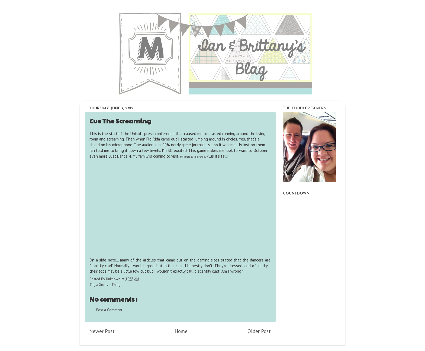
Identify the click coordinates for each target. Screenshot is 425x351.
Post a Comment (109, 309)
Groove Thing (109, 284)
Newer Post (102, 331)
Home (181, 331)
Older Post (259, 331)
